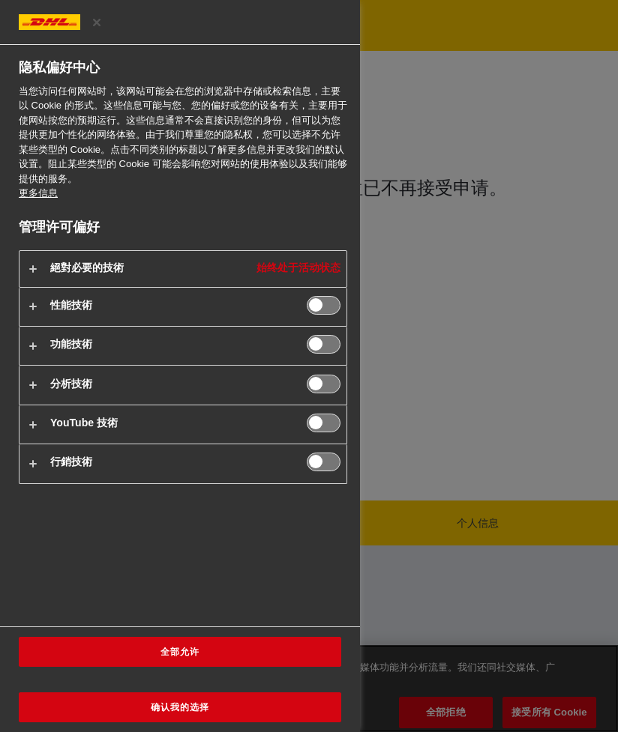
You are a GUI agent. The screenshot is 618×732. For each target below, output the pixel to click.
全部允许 (180, 652)
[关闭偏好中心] (96, 22)
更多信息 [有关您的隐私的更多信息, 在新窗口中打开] (38, 193)
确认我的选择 (180, 707)
